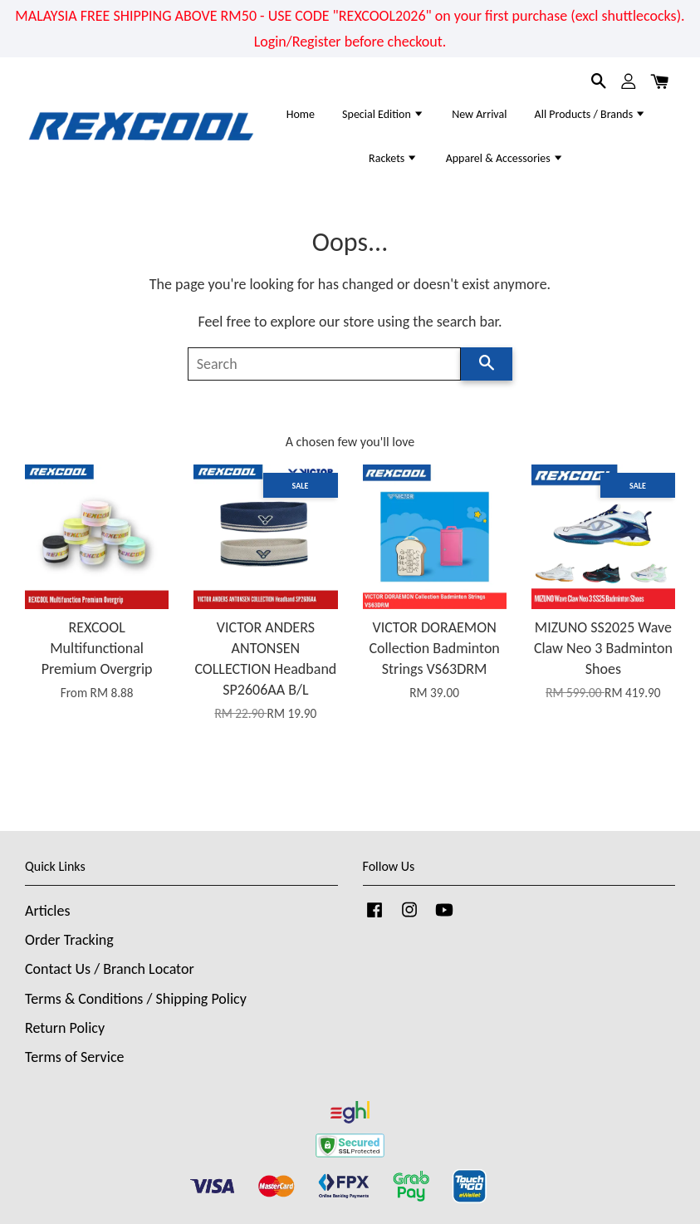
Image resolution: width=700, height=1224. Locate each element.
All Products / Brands (591, 114)
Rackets (393, 158)
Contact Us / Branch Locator (109, 969)
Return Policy (65, 1028)
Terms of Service (74, 1057)
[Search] (325, 364)
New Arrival (479, 114)
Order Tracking (69, 940)
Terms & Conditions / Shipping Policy (136, 999)
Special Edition (383, 114)
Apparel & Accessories (505, 158)
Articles (47, 911)
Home (300, 114)
